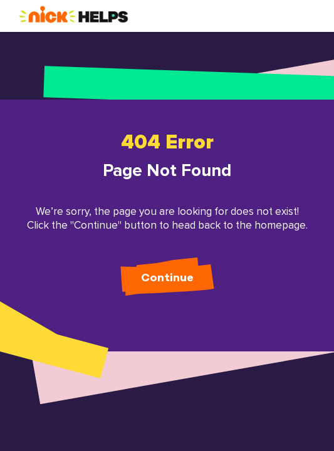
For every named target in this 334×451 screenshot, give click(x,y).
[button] (73, 15)
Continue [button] (167, 278)
